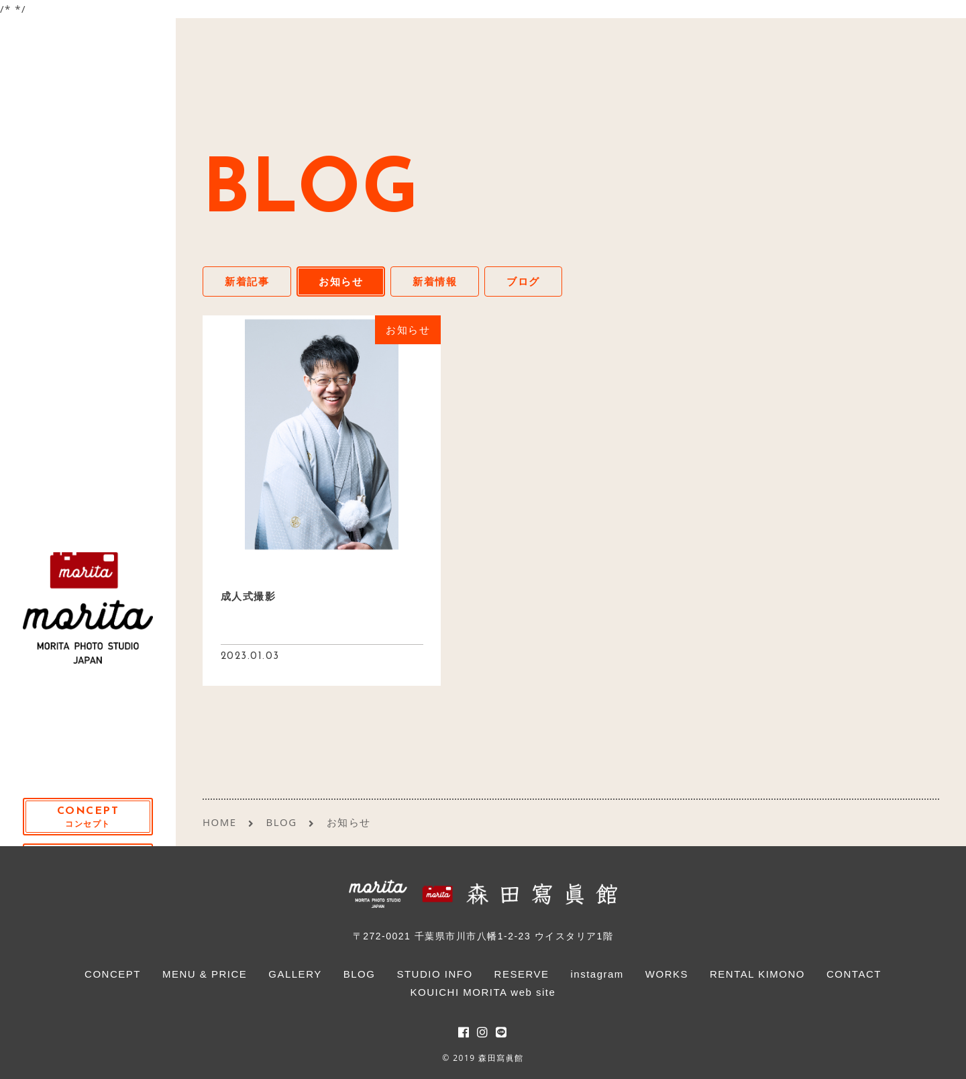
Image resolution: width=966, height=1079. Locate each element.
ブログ (523, 281)
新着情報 (435, 281)
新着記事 (247, 281)
